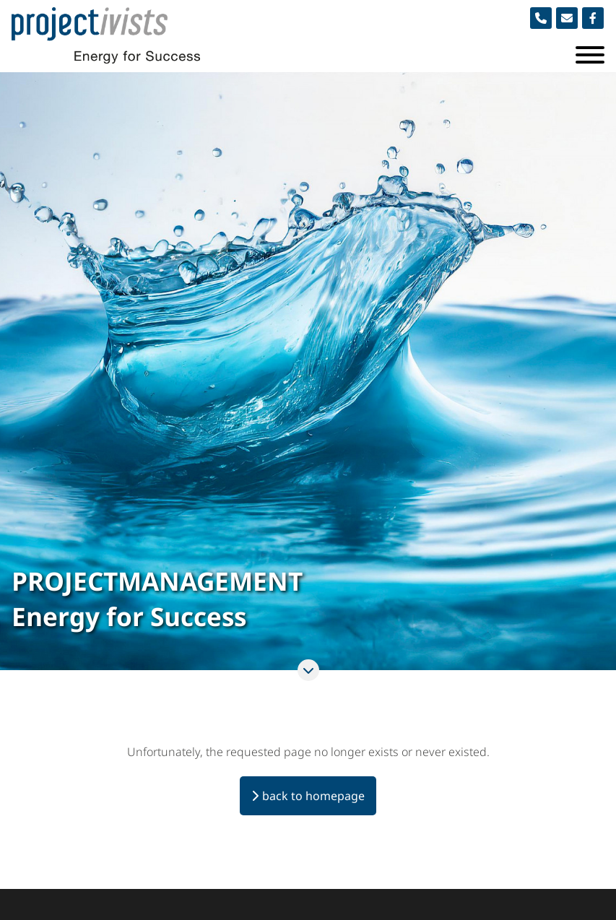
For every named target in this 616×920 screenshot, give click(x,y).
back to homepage (313, 796)
